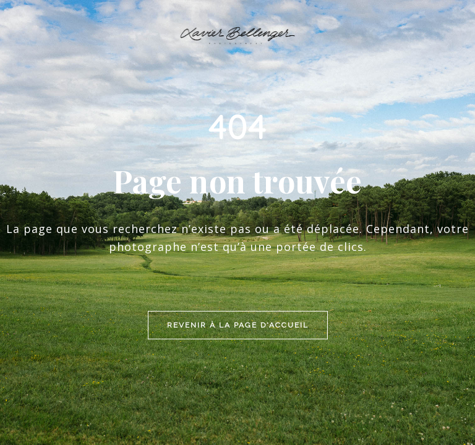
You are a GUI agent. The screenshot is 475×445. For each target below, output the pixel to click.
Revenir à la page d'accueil (238, 251)
